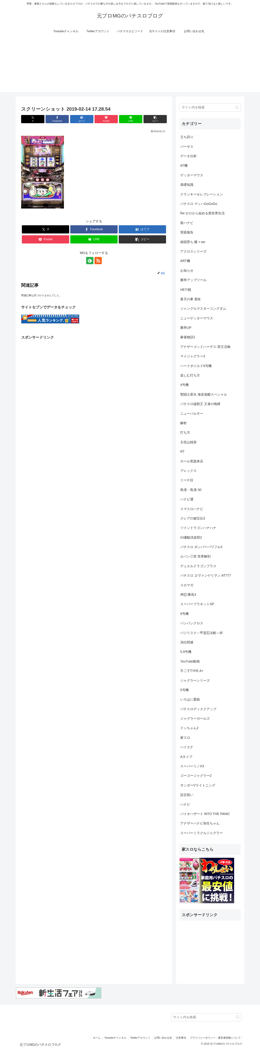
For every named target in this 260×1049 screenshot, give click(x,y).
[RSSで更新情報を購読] (98, 260)
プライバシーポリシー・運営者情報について (215, 1037)
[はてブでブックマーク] (81, 119)
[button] (155, 119)
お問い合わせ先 (163, 1037)
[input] (210, 107)
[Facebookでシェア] (57, 119)
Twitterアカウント (140, 1037)
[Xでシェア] (32, 119)
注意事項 (181, 1037)
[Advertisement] (130, 66)
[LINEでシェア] (130, 119)
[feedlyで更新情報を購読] (89, 260)
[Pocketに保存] (106, 119)
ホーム (97, 1037)
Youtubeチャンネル (115, 1037)
